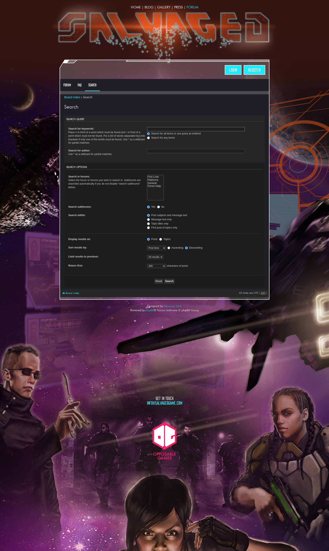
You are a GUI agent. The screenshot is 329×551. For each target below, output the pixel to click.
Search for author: (79, 150)
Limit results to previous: (83, 256)
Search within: (77, 215)
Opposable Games (164, 441)
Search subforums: (79, 206)
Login (233, 70)
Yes (151, 206)
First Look (155, 176)
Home (136, 7)
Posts (152, 239)
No (160, 206)
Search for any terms (161, 137)
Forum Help (155, 186)
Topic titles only (157, 223)
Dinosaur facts (173, 306)
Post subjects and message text (167, 215)
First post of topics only (162, 227)
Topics (164, 239)
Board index (72, 97)
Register (254, 70)
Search (92, 85)
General (155, 183)
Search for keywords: (81, 128)
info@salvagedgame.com (164, 403)
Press (178, 7)
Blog (149, 7)
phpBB (149, 310)
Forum (192, 7)
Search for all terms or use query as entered (174, 133)
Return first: (75, 265)
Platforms (155, 180)
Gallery (163, 7)
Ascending (175, 247)
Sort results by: (77, 247)
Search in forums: (79, 176)
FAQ (80, 85)
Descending (193, 247)
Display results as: (79, 239)
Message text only (159, 219)
